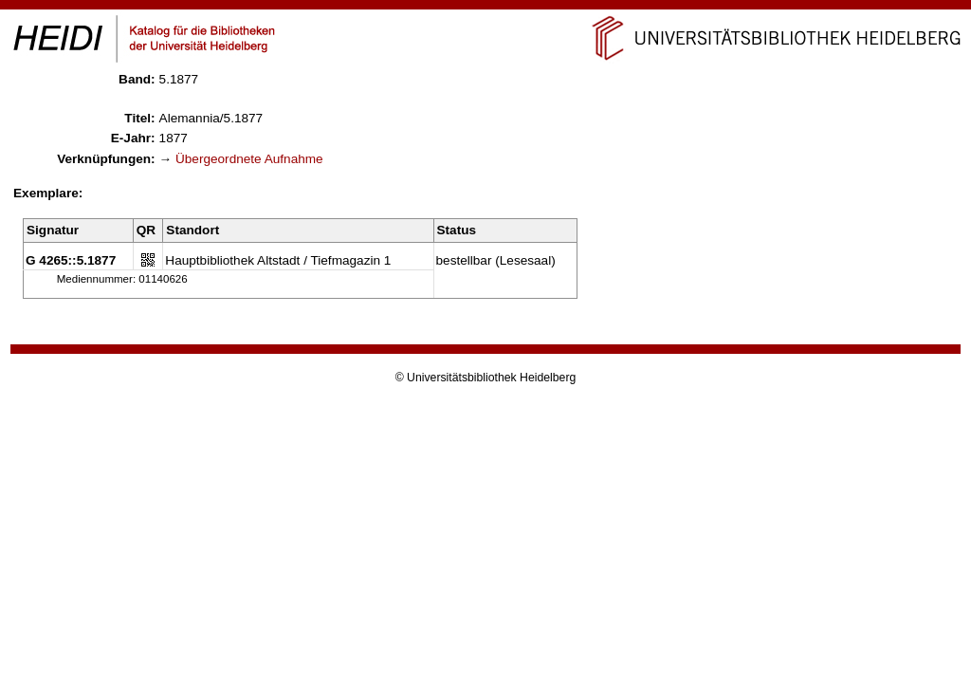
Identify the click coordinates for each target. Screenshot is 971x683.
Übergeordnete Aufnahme (249, 159)
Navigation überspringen (486, 8)
